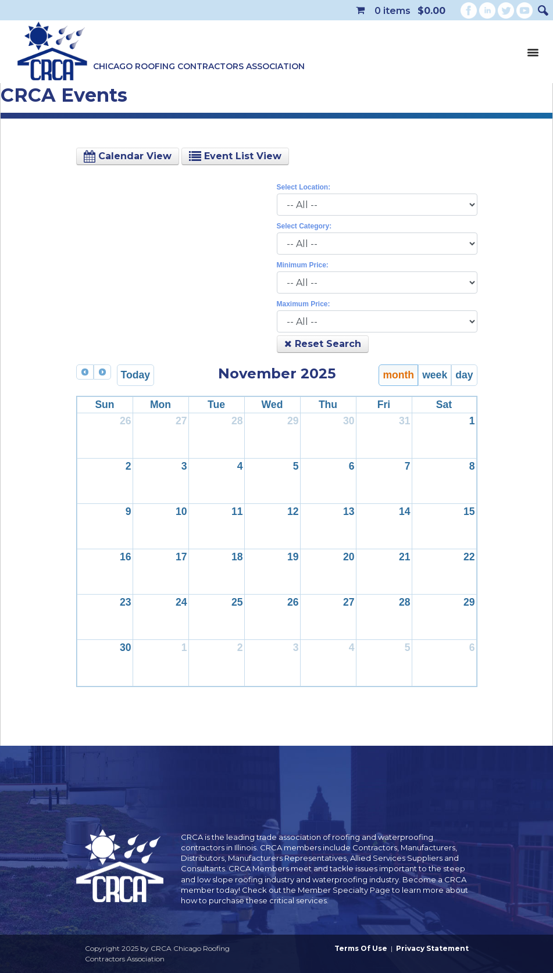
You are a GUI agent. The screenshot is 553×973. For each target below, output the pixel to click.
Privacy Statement (432, 948)
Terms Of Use (360, 948)
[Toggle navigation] (532, 51)
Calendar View (128, 156)
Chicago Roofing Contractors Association (199, 66)
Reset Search (322, 343)
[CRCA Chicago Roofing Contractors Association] (52, 51)
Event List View (235, 156)
